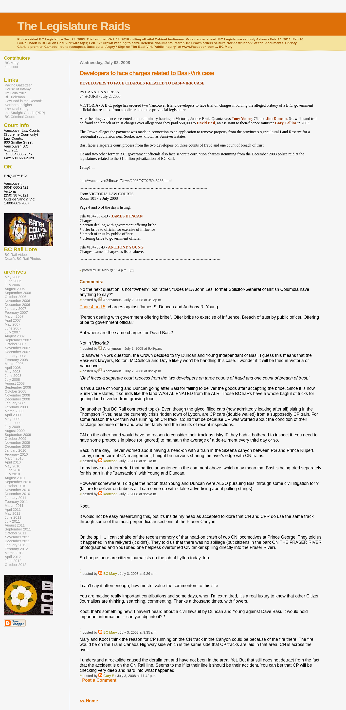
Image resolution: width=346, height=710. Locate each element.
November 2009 (17, 443)
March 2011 (14, 506)
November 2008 (17, 395)
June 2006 (13, 281)
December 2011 (17, 541)
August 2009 (15, 431)
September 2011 (18, 529)
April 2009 (13, 415)
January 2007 (15, 309)
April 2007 (13, 320)
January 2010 (15, 450)
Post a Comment (99, 680)
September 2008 (18, 387)
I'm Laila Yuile (15, 93)
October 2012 (15, 565)
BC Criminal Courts (20, 117)
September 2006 (18, 293)
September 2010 (18, 482)
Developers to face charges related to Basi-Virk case (147, 73)
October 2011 (15, 533)
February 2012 (16, 549)
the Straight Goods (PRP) (25, 113)
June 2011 (13, 517)
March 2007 (14, 316)
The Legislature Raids (73, 26)
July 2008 (12, 379)
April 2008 (13, 368)
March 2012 (14, 553)
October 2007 (15, 344)
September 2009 (18, 435)
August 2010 (15, 478)
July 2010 (12, 474)
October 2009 (15, 439)
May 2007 (12, 324)
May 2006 (12, 277)
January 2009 (15, 403)
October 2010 (15, 486)
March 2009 (14, 411)
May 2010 (12, 466)
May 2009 (12, 419)
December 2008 (17, 399)
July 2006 (12, 285)
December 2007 (17, 352)
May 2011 (12, 513)
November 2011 (17, 537)
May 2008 (12, 372)
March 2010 (14, 458)
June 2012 (13, 561)
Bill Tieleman (15, 97)
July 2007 (12, 332)
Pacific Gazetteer (18, 85)
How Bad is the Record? (24, 101)
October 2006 (15, 297)
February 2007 (16, 312)
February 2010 (16, 454)
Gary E (108, 676)
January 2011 (15, 498)
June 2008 (13, 376)
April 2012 (13, 557)
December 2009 (17, 446)
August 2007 (15, 336)
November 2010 (17, 490)
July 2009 (12, 427)
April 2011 (13, 510)
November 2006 (17, 301)
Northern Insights (18, 105)
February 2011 (16, 502)
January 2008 (15, 356)
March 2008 (14, 364)
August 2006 (15, 289)
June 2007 (13, 328)
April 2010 (13, 462)
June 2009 (13, 423)
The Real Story (16, 109)
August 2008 (15, 383)
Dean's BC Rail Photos (23, 259)
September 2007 (18, 340)
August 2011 (15, 525)
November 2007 (17, 348)
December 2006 (17, 305)
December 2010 (17, 494)
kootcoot (109, 461)
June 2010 (13, 470)
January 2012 (15, 545)
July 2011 (12, 521)
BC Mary (110, 574)
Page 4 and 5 (93, 306)
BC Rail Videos (17, 255)
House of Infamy (18, 89)
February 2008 (16, 360)
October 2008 (15, 391)
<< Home (89, 700)
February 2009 (16, 407)
